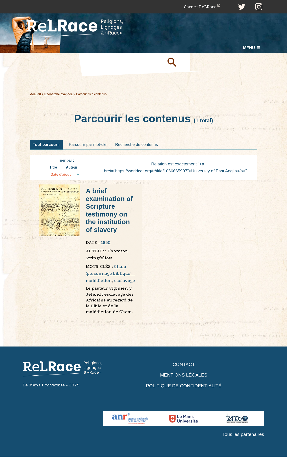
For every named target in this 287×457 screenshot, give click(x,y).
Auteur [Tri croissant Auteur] (71, 167)
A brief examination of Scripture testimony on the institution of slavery (109, 210)
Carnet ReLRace (199, 6)
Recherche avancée (58, 94)
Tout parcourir (46, 144)
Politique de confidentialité (184, 385)
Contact (183, 364)
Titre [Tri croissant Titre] (53, 167)
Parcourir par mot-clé (88, 144)
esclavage (124, 280)
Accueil (35, 94)
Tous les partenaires (243, 434)
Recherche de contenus (136, 144)
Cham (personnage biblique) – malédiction (110, 273)
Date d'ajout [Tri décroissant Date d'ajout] (61, 175)
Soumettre (177, 62)
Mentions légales (183, 375)
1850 (106, 242)
